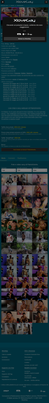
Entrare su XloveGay (24, 38)
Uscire (24, 30)
